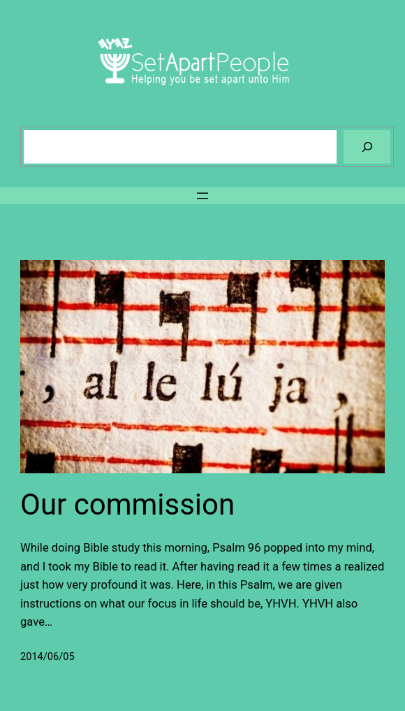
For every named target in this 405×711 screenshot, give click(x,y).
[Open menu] (202, 195)
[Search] (367, 146)
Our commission (127, 504)
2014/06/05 (47, 656)
